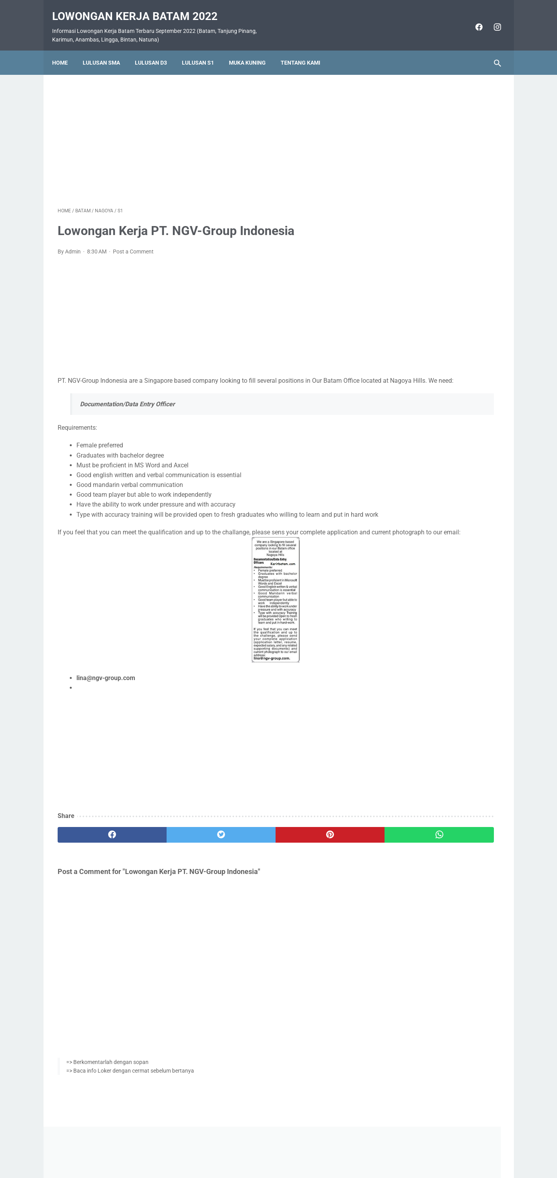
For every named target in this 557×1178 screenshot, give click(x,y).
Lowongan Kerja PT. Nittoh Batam (435, 578)
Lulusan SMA (106, 50)
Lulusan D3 (156, 50)
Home (65, 50)
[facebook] (472, 18)
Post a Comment (133, 244)
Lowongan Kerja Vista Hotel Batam (437, 352)
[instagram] (491, 18)
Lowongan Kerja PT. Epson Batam (435, 503)
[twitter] (169, 857)
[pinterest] (243, 857)
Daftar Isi (309, 1149)
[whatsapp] (317, 857)
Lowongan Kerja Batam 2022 (140, 8)
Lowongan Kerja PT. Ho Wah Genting (440, 485)
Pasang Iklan (274, 1149)
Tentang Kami (306, 50)
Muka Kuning (252, 50)
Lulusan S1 (203, 50)
